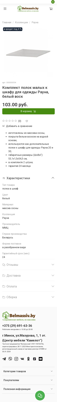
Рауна (35, 22)
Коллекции (21, 22)
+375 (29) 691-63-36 (17, 326)
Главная (6, 22)
